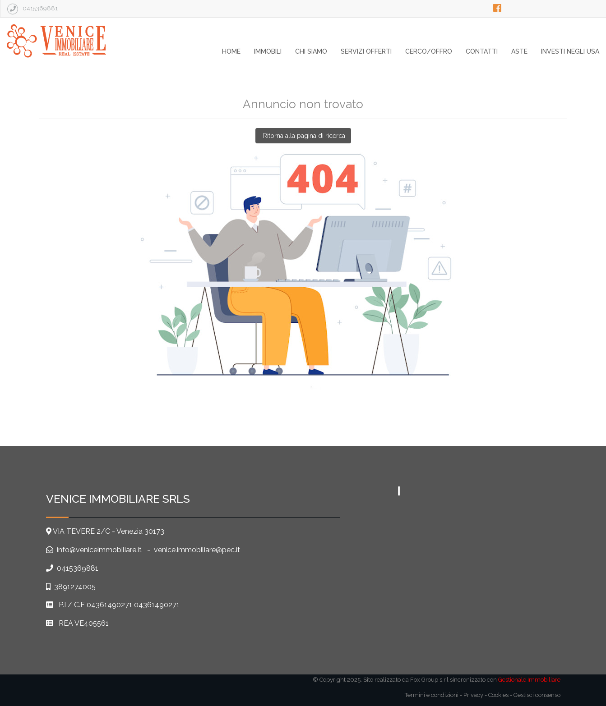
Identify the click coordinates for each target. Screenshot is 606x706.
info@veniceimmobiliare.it (98, 550)
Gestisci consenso (536, 695)
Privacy (473, 695)
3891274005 (75, 586)
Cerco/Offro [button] (428, 51)
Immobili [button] (268, 51)
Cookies (498, 695)
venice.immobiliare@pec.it (197, 550)
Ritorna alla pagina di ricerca (303, 135)
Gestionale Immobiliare (529, 679)
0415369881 (77, 568)
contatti (482, 51)
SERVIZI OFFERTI (366, 51)
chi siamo (311, 51)
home (231, 51)
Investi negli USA (570, 51)
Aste (519, 51)
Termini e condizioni (431, 695)
